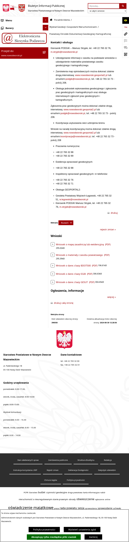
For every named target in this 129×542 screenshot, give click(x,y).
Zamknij (93, 536)
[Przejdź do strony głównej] (43, 8)
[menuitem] (24, 78)
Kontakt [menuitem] (5, 34)
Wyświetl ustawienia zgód (82, 529)
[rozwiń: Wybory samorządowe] (46, 321)
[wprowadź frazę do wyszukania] (104, 6)
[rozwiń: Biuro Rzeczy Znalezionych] (46, 253)
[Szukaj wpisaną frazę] (123, 6)
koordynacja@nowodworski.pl (76, 136)
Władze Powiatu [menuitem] (9, 54)
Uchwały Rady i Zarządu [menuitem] (13, 61)
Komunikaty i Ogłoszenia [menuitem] (14, 266)
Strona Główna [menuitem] (9, 27)
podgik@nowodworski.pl (78, 79)
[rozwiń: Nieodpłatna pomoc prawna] (46, 273)
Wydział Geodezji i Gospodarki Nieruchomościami (73, 27)
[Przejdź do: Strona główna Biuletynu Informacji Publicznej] (51, 20)
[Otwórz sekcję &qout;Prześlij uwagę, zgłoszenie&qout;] (125, 47)
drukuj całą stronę (63, 302)
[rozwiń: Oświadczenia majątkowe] (46, 307)
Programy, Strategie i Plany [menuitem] (15, 246)
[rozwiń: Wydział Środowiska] (46, 158)
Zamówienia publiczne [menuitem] (13, 314)
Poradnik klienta (62, 19)
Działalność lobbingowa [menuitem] (13, 287)
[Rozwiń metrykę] (65, 222)
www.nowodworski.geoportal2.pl (91, 75)
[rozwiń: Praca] (46, 239)
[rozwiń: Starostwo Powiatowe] (46, 40)
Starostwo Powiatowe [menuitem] (12, 40)
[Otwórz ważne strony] (125, 40)
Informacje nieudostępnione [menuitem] (16, 334)
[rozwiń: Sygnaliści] (46, 327)
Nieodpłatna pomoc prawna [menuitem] (16, 273)
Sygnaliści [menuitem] (6, 327)
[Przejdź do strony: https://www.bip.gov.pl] (125, 27)
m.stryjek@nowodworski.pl (64, 52)
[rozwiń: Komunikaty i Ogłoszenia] (46, 266)
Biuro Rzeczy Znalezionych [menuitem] (15, 253)
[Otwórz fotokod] (125, 54)
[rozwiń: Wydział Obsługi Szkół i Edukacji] (46, 209)
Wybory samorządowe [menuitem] (13, 321)
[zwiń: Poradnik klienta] (46, 67)
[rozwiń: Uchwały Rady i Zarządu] (46, 61)
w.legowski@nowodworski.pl (73, 199)
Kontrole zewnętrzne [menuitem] (12, 300)
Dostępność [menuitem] (7, 47)
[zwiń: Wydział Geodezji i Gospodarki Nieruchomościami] (46, 76)
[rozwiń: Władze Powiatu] (46, 54)
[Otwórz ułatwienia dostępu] (125, 20)
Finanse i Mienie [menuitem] (9, 260)
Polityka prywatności (44, 529)
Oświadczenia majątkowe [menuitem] (14, 307)
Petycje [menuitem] (5, 280)
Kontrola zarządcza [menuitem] (11, 293)
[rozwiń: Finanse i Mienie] (46, 259)
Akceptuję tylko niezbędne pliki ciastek (53, 537)
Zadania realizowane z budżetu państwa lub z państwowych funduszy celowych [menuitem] (21, 346)
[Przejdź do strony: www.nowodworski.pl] (125, 34)
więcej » (111, 296)
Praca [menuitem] (4, 239)
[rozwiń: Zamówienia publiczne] (46, 314)
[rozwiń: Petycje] (46, 280)
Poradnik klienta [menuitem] (10, 68)
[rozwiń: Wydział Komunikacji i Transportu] (46, 188)
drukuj (114, 212)
